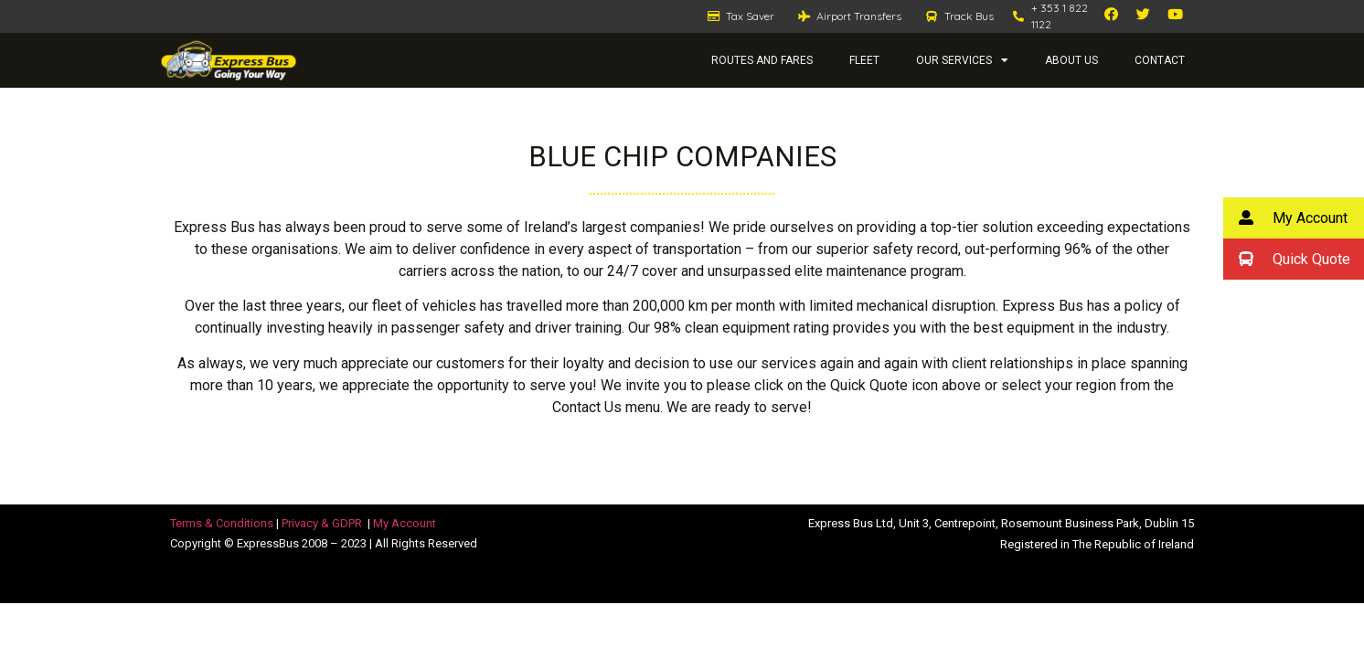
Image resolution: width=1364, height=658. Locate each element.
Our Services (962, 60)
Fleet (864, 60)
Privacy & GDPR (322, 523)
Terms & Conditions (221, 523)
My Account (404, 523)
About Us (1071, 60)
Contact (1160, 60)
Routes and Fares (762, 60)
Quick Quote (1286, 259)
